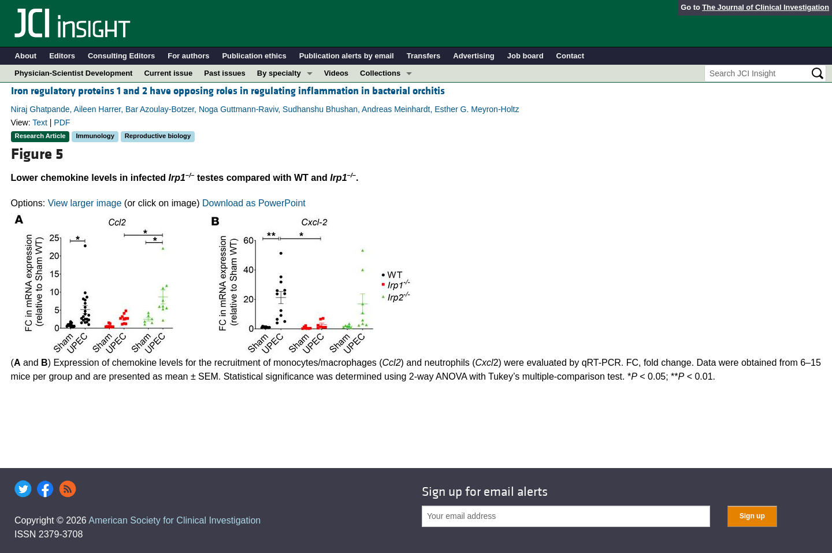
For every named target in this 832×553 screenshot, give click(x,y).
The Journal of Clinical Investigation (765, 7)
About (26, 55)
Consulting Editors (121, 55)
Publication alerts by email (346, 55)
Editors (62, 55)
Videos (336, 73)
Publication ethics (254, 55)
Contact (570, 55)
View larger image (85, 203)
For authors (188, 55)
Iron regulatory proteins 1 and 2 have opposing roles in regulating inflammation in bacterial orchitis (228, 91)
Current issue (168, 73)
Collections (380, 73)
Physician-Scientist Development (73, 73)
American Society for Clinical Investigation (174, 520)
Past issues (225, 73)
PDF (62, 122)
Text (39, 122)
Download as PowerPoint (254, 203)
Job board (525, 55)
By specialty (279, 73)
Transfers (424, 55)
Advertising (474, 55)
